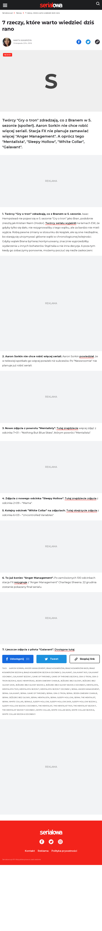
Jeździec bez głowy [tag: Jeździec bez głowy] (70, 682)
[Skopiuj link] (97, 43)
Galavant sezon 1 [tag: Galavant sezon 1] (22, 678)
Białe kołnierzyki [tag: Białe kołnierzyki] (55, 669)
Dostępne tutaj (64, 650)
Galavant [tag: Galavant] (67, 674)
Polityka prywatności (64, 852)
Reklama (43, 852)
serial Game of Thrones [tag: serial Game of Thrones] (32, 694)
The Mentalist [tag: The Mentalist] (45, 707)
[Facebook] (41, 843)
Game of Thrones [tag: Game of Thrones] (41, 678)
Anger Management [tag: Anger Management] (35, 669)
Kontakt (30, 852)
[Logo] (51, 833)
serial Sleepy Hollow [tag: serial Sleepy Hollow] (61, 699)
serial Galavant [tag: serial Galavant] (10, 694)
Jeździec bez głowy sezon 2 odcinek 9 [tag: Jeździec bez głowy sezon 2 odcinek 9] (65, 686)
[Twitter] (51, 843)
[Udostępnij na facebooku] (78, 43)
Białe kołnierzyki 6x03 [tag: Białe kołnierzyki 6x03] (76, 669)
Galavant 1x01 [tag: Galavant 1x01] (80, 674)
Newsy (19, 13)
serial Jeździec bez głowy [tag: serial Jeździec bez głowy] (16, 699)
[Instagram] (60, 843)
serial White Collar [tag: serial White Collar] (12, 703)
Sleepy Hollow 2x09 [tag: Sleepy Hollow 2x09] (60, 703)
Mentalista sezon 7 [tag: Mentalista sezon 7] (29, 690)
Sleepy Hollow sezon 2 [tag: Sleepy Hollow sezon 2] (84, 703)
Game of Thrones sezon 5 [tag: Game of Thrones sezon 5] (64, 678)
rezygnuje (20, 583)
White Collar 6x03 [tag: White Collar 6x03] (60, 711)
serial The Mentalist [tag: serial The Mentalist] (84, 699)
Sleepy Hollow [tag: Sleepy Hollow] (41, 703)
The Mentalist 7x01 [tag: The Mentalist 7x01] (62, 707)
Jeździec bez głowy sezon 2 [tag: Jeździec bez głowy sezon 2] (30, 686)
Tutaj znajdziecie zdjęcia (80, 499)
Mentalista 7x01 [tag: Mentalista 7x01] (10, 690)
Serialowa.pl (7, 13)
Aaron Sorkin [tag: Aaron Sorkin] (16, 669)
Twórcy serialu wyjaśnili (60, 224)
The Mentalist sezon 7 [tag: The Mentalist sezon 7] (84, 707)
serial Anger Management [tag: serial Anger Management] (85, 690)
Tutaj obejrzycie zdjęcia (81, 511)
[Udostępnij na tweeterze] (88, 43)
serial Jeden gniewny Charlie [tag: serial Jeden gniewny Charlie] (81, 694)
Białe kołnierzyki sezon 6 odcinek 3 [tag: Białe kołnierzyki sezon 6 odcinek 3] (42, 674)
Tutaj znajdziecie (67, 429)
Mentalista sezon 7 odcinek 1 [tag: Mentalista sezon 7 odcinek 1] (55, 690)
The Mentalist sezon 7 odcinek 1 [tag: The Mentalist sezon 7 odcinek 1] (18, 711)
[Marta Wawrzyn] (31, 41)
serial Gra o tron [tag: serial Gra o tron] (55, 694)
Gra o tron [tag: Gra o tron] (85, 678)
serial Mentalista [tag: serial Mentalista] (40, 699)
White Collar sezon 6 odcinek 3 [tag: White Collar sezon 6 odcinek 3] (18, 715)
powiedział (86, 357)
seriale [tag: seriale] (28, 703)
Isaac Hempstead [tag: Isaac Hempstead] (25, 682)
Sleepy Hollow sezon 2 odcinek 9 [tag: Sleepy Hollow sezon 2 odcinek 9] (19, 707)
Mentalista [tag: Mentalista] (92, 686)
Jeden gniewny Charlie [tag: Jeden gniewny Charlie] (47, 682)
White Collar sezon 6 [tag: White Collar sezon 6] (83, 711)
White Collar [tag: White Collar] (43, 711)
